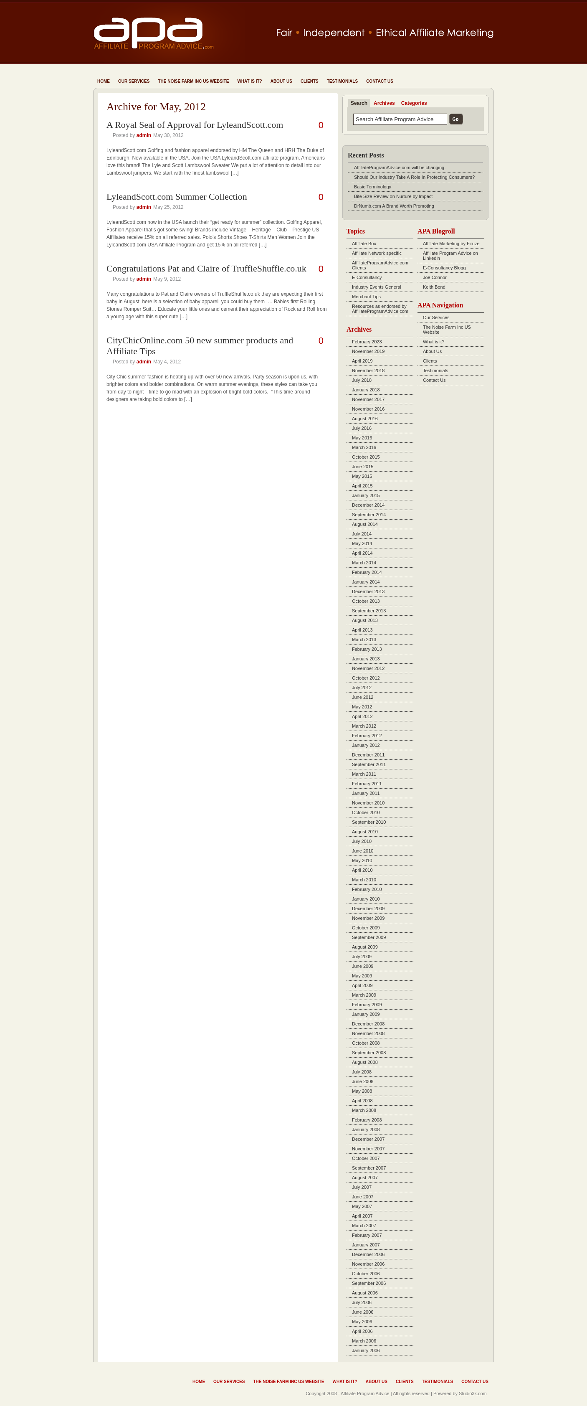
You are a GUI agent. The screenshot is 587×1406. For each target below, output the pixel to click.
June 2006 (362, 1312)
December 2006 (368, 1254)
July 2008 (362, 1071)
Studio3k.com (473, 1393)
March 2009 (364, 994)
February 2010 (367, 889)
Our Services (133, 81)
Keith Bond (434, 286)
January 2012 (366, 745)
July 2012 (362, 687)
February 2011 (367, 783)
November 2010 (368, 802)
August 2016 (365, 418)
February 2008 (367, 1119)
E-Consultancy (367, 277)
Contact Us (379, 81)
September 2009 (369, 937)
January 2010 (366, 898)
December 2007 (368, 1139)
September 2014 (369, 514)
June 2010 (362, 850)
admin (144, 135)
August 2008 (365, 1062)
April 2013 (362, 629)
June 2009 (362, 966)
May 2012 (362, 706)
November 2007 (368, 1148)
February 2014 (367, 572)
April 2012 (362, 716)
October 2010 (366, 812)
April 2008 (362, 1100)
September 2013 (369, 610)
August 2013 (365, 620)
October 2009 (366, 927)
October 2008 (366, 1043)
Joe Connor (435, 277)
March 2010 (364, 879)
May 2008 (362, 1091)
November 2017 (368, 399)
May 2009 (362, 975)
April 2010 (362, 870)
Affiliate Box (364, 243)
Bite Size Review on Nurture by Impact (393, 196)
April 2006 (362, 1331)
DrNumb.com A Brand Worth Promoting (394, 205)
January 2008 (366, 1129)
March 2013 (364, 639)
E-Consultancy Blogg (444, 267)
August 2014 (365, 524)
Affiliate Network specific (377, 253)
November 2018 (368, 370)
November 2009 (368, 918)
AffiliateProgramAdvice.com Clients (380, 265)
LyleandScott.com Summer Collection (176, 196)
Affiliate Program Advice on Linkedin (450, 256)
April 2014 (362, 553)
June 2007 (362, 1196)
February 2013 (367, 649)
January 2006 (366, 1350)
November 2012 (368, 668)
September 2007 (369, 1167)
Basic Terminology (372, 186)
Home (103, 81)
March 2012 (364, 725)
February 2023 (367, 341)
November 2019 (368, 351)
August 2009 (365, 946)
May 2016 (362, 437)
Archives (384, 103)
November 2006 (368, 1263)
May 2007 (362, 1206)
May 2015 (362, 476)
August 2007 (365, 1177)
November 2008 (368, 1033)
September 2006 (369, 1283)
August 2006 (365, 1292)
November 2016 (368, 408)
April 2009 (362, 985)
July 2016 (362, 428)
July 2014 (362, 533)
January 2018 (366, 389)
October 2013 (366, 601)
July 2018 (362, 380)
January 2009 (366, 1014)
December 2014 (368, 505)
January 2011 (366, 793)
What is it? (249, 81)
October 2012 (366, 677)
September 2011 (369, 764)
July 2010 (362, 841)
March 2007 (364, 1225)
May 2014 (362, 543)
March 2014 (364, 562)
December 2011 (368, 754)
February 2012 (367, 735)
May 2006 (362, 1321)
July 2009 (362, 956)
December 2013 (368, 591)
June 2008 (362, 1081)
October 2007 (366, 1158)
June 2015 (362, 466)
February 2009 (367, 1004)
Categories (414, 103)
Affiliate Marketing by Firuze (451, 243)
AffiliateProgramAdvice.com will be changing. (399, 167)
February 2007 (367, 1235)
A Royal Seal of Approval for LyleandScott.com (194, 124)
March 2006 (364, 1340)
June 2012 (362, 697)
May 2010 (362, 860)
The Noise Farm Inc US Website (193, 81)
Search (359, 103)
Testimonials (342, 81)
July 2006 (362, 1302)
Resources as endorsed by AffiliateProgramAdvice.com (380, 309)
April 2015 (362, 485)
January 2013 (366, 658)
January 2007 (366, 1244)
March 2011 (364, 774)
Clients (310, 81)
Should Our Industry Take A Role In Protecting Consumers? (414, 177)
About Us (281, 81)
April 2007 (362, 1215)
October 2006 (366, 1273)
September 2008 (369, 1052)
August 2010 (365, 831)
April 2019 (362, 360)
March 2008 (364, 1110)
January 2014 (366, 581)
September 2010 (369, 822)
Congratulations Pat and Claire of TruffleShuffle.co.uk (206, 268)
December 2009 (368, 908)
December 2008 (368, 1023)
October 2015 (366, 456)
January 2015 (366, 495)
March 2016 (364, 447)
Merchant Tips (366, 296)
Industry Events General (376, 286)
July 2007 (362, 1187)
